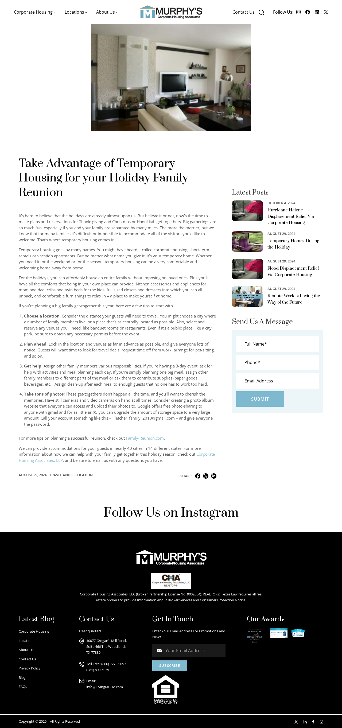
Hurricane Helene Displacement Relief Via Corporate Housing (290, 216)
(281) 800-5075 (97, 669)
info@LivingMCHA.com (104, 686)
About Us (26, 649)
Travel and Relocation (71, 475)
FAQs (23, 686)
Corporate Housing (34, 631)
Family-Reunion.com (145, 438)
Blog (22, 677)
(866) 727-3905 (112, 663)
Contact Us (243, 12)
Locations (26, 640)
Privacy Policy (29, 668)
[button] (35, 12)
